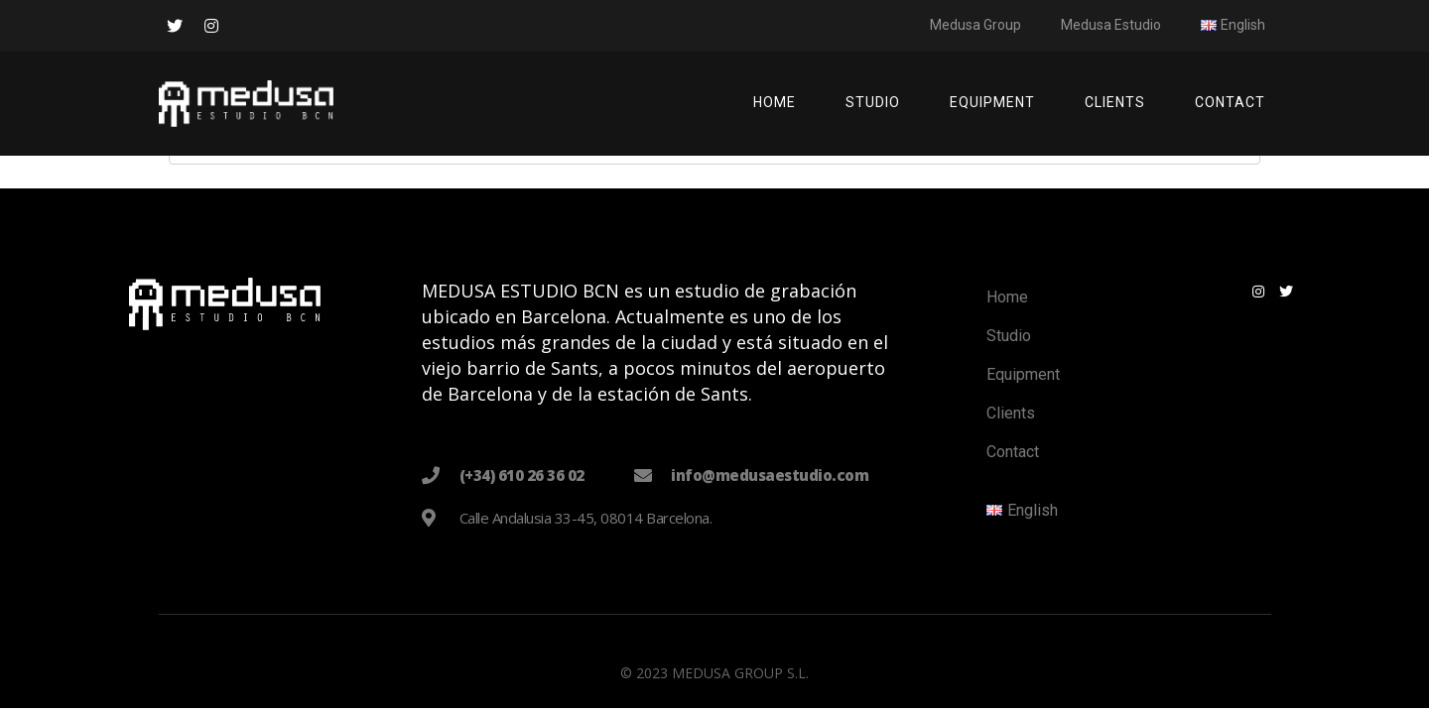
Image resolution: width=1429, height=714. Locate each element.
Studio (872, 102)
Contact (1230, 102)
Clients (1115, 102)
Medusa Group (975, 25)
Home (774, 102)
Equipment (992, 102)
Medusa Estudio (1111, 25)
